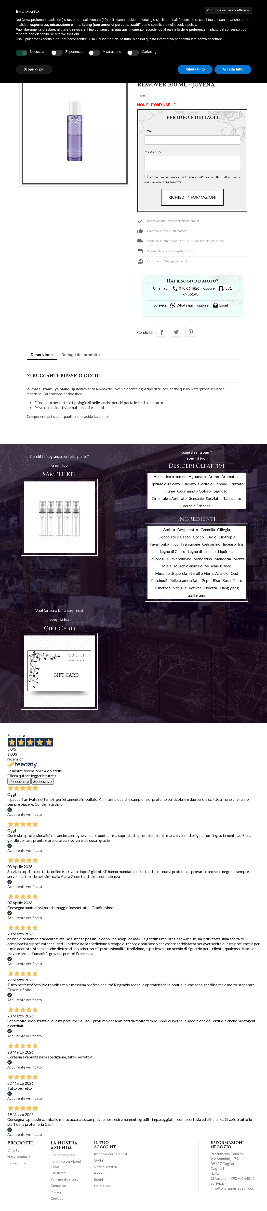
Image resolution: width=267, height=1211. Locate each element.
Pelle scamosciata (184, 580)
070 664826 (186, 289)
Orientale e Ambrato (169, 498)
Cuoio (211, 537)
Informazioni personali (111, 1154)
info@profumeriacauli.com (233, 1188)
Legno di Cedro (172, 551)
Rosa (226, 580)
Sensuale (196, 498)
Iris (240, 544)
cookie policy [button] (186, 25)
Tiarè (237, 580)
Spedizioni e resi (63, 1155)
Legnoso (220, 491)
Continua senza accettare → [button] (228, 10)
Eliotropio (227, 537)
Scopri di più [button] (34, 69)
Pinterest (190, 332)
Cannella (207, 529)
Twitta (176, 332)
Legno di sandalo (202, 551)
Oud (234, 573)
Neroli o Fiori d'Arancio (208, 573)
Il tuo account (105, 1145)
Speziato (213, 498)
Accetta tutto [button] (232, 69)
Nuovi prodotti (18, 1157)
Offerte (13, 1150)
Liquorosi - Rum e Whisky (169, 558)
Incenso (229, 544)
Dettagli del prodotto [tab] (80, 355)
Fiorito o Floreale (212, 483)
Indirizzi (100, 1173)
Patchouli (159, 580)
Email (148, 131)
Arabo (213, 476)
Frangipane (190, 544)
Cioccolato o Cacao (174, 537)
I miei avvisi (102, 1186)
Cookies (57, 1198)
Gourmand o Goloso (194, 491)
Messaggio (153, 151)
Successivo (42, 781)
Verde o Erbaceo (197, 505)
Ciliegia (223, 529)
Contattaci (59, 1185)
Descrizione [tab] (42, 355)
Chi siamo (58, 1173)
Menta (239, 558)
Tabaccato (232, 498)
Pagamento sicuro (64, 1179)
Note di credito (105, 1167)
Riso (216, 580)
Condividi (161, 332)
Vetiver (195, 587)
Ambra (169, 529)
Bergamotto (187, 529)
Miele (167, 565)
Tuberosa (162, 587)
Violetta (210, 587)
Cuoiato (189, 483)
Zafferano (196, 595)
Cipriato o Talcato (164, 483)
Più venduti (16, 1163)
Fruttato (236, 483)
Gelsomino (211, 544)
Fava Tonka (159, 544)
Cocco (198, 537)
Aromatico (230, 476)
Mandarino (202, 558)
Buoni (98, 1179)
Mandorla (222, 558)
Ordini (99, 1160)
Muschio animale (188, 565)
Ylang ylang (229, 587)
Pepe (206, 580)
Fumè (170, 491)
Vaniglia (180, 587)
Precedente (19, 781)
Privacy (56, 1192)
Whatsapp (181, 305)
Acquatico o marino (170, 476)
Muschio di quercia (171, 573)
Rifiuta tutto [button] (195, 69)
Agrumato (197, 476)
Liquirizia (225, 551)
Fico (175, 544)
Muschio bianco (217, 565)
